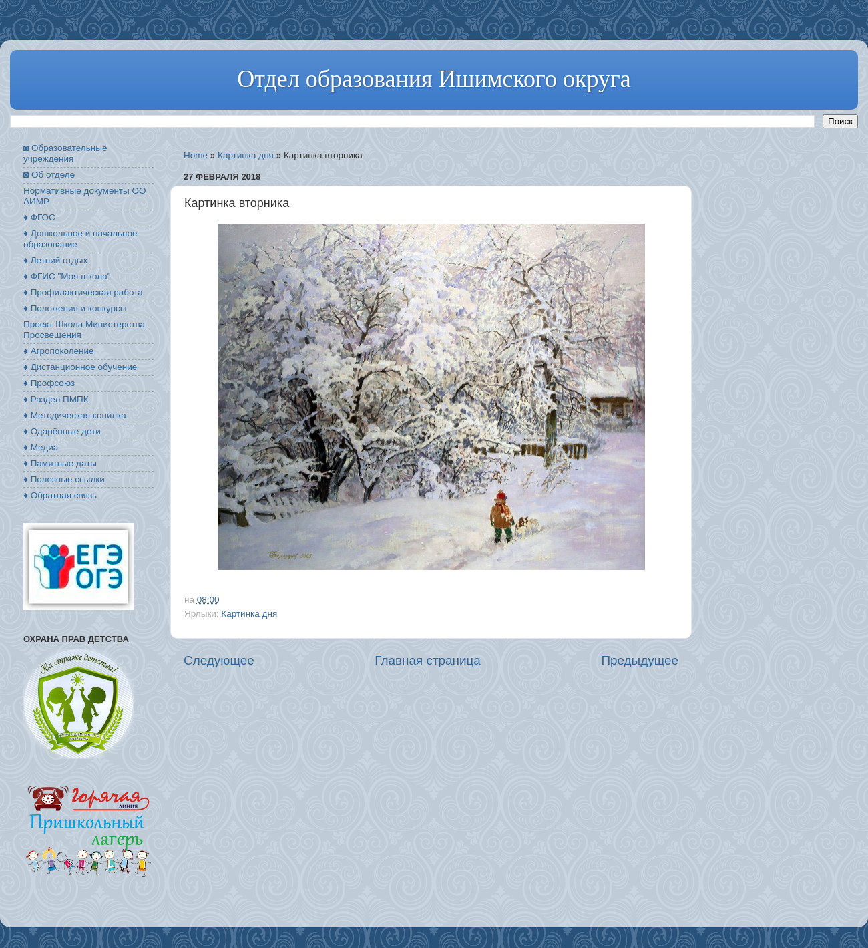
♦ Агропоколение (58, 351)
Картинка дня (246, 155)
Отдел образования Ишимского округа (433, 78)
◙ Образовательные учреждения (65, 153)
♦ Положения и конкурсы (74, 308)
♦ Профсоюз (49, 383)
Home (196, 155)
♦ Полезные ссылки (64, 479)
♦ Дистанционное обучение (80, 367)
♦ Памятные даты (60, 463)
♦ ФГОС (39, 217)
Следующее (219, 660)
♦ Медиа (40, 447)
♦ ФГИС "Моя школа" (66, 276)
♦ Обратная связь (60, 495)
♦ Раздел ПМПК (56, 399)
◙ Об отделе (49, 175)
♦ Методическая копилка (74, 415)
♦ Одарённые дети (62, 431)
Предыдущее (639, 660)
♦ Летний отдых (55, 260)
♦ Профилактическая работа (83, 292)
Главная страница (428, 660)
